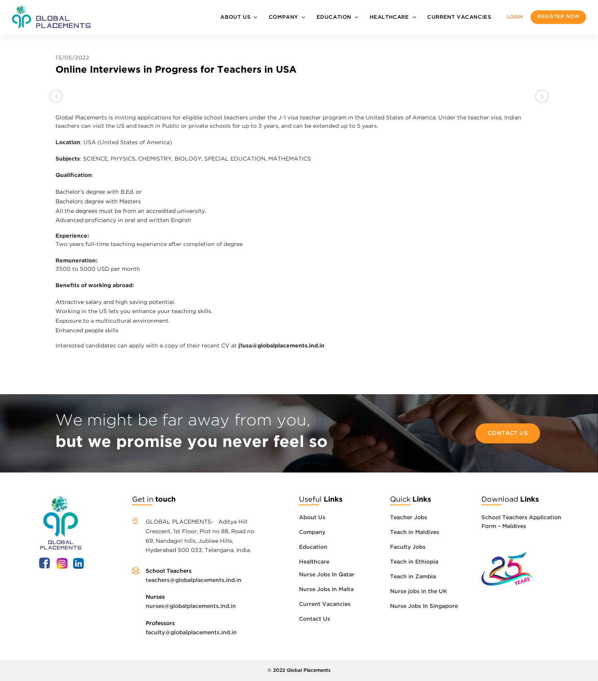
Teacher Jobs (408, 517)
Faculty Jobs (408, 547)
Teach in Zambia (413, 576)
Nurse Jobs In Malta (326, 589)
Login (515, 17)
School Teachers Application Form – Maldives (521, 522)
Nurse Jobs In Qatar (326, 574)
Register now (558, 16)
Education (334, 17)
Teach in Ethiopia (414, 562)
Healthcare (389, 17)
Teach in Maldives (414, 532)
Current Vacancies (459, 17)
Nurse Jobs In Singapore (424, 606)
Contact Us (508, 433)
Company (283, 17)
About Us (235, 17)
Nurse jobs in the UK (418, 591)
